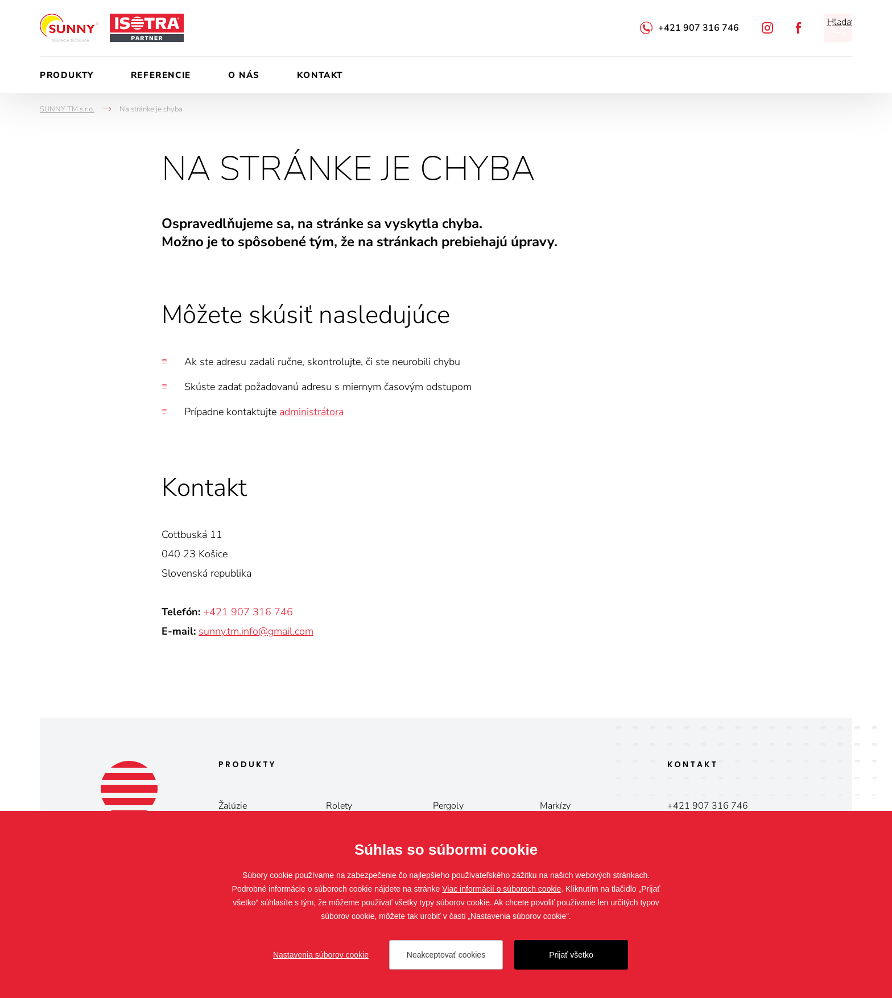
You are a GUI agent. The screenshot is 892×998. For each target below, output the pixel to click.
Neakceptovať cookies (446, 954)
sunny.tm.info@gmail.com (256, 631)
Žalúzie (232, 806)
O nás (244, 75)
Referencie (161, 75)
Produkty (67, 75)
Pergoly (448, 806)
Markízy (555, 806)
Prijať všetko (571, 954)
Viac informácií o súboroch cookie (501, 888)
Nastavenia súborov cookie (321, 954)
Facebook (798, 28)
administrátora (311, 412)
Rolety (339, 806)
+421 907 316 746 (698, 28)
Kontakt (320, 75)
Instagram (767, 28)
